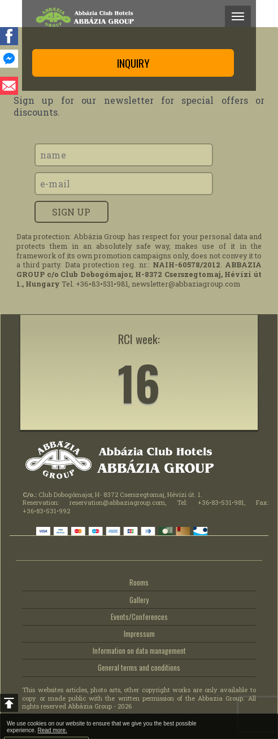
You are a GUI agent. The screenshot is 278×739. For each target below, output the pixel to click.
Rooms (139, 582)
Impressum (139, 633)
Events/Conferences (139, 617)
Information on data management (139, 650)
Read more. (52, 730)
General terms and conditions (139, 667)
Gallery (139, 600)
